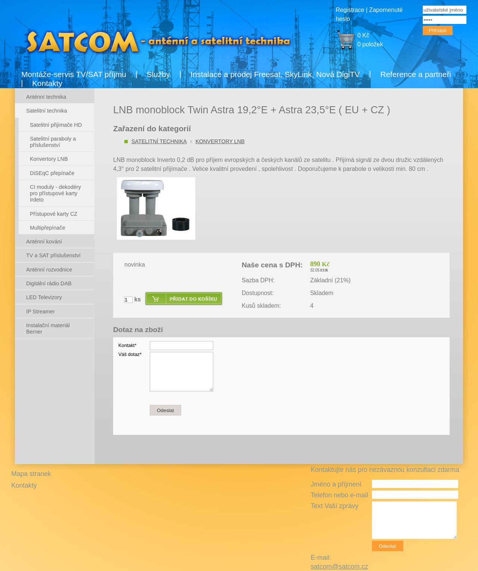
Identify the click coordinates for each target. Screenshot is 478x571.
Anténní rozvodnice (49, 270)
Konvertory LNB (220, 141)
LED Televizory (44, 297)
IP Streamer (40, 311)
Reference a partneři (415, 74)
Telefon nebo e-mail (339, 495)
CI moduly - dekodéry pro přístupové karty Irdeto (55, 193)
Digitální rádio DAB (49, 283)
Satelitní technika (159, 141)
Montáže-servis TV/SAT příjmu (73, 74)
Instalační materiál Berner (48, 328)
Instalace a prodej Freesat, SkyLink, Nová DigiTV (275, 74)
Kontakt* (127, 345)
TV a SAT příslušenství (53, 255)
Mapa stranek (31, 474)
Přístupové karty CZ (53, 214)
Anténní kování (44, 242)
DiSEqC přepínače (52, 173)
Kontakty (47, 83)
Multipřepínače (47, 228)
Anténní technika (46, 97)
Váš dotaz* (130, 354)
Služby (158, 74)
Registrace (350, 10)
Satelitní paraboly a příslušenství (53, 142)
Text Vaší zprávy (334, 506)
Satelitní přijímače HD (56, 125)
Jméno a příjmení (336, 484)
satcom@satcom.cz (339, 566)
